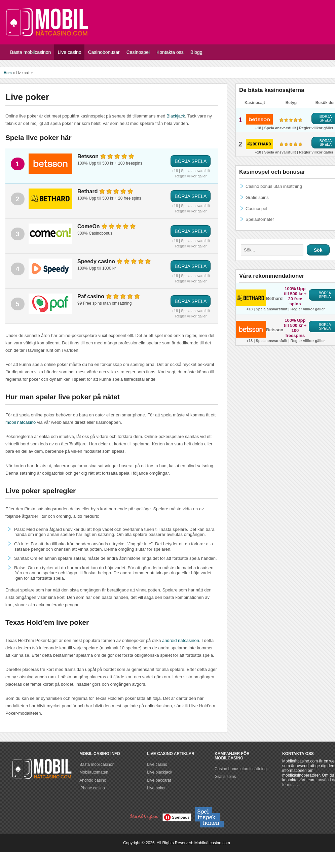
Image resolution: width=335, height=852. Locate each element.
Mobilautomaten (93, 772)
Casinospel (256, 208)
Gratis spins (257, 197)
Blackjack (175, 115)
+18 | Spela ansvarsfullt (191, 171)
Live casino (157, 764)
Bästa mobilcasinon (96, 764)
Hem (8, 73)
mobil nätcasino (20, 422)
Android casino (92, 780)
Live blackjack (159, 772)
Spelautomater (260, 219)
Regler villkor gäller (191, 176)
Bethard (274, 298)
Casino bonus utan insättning (274, 186)
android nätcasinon (180, 640)
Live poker (156, 788)
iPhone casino (92, 788)
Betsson (274, 329)
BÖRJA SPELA (191, 161)
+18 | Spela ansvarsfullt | (277, 128)
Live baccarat (159, 780)
